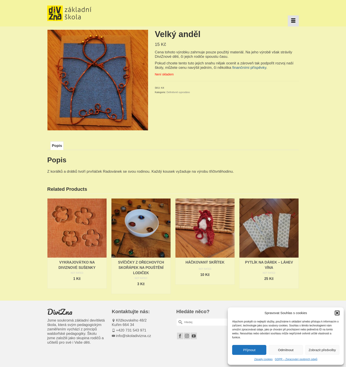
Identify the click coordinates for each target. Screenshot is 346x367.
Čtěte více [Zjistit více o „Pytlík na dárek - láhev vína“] (269, 285)
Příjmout (249, 350)
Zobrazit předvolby (322, 350)
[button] (337, 313)
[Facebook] (180, 336)
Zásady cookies (263, 359)
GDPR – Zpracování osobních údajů (296, 359)
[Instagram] (187, 336)
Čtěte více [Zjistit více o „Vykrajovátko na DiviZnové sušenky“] (77, 285)
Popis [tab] (57, 146)
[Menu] (293, 20)
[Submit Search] (179, 322)
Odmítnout (285, 350)
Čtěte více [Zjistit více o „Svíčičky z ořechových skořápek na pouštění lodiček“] (141, 290)
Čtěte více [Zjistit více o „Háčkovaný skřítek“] (205, 281)
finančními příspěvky (249, 68)
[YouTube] (194, 336)
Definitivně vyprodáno (178, 92)
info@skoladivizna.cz (131, 336)
